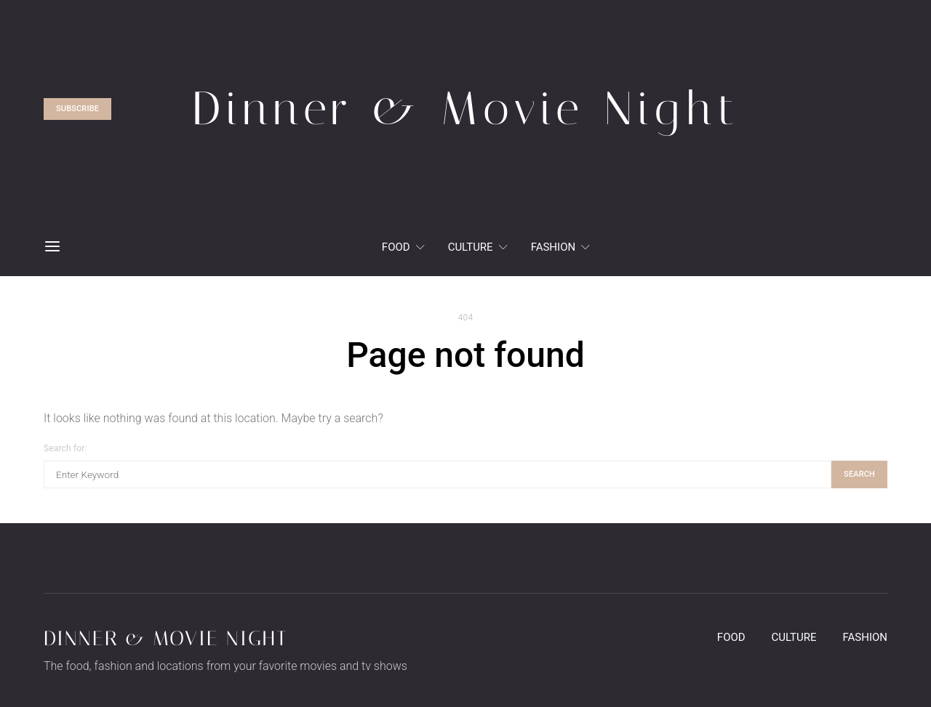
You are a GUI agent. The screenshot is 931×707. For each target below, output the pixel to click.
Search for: (65, 448)
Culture (470, 247)
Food (396, 247)
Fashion (553, 247)
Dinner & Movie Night (166, 639)
